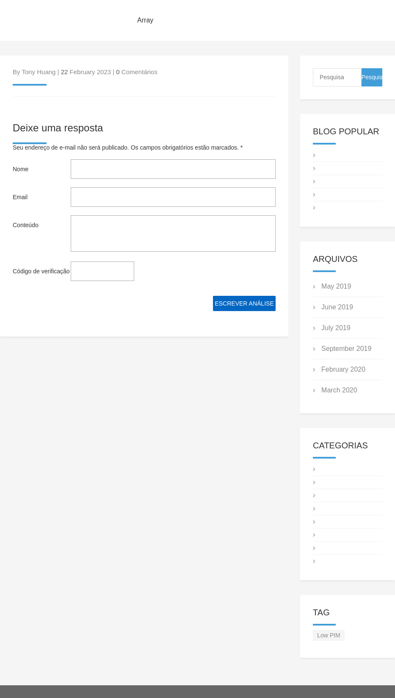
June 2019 (337, 307)
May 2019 (336, 286)
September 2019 (346, 348)
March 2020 (339, 390)
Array (145, 20)
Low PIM (328, 635)
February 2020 (343, 369)
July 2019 (336, 327)
